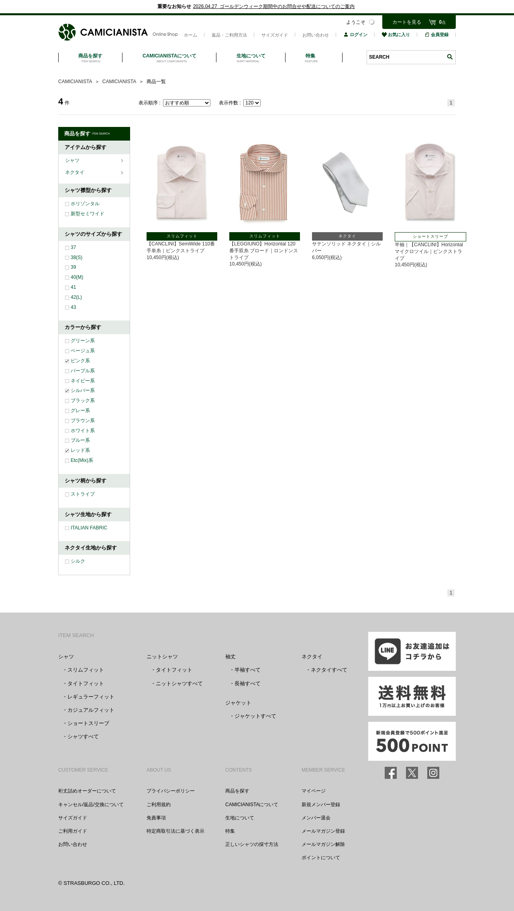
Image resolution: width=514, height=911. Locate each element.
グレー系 (80, 410)
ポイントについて (321, 857)
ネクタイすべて (329, 670)
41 (73, 287)
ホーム (190, 35)
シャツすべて (83, 736)
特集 (230, 831)
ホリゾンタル (85, 203)
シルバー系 (83, 390)
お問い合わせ (315, 35)
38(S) (76, 257)
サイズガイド (274, 35)
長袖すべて (248, 683)
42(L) (76, 297)
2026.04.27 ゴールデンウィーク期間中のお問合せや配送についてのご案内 (274, 6)
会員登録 (436, 34)
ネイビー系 (83, 381)
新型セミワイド (87, 214)
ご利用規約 (159, 804)
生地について (239, 818)
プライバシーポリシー (171, 791)
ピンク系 (80, 361)
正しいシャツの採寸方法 (251, 844)
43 (73, 307)
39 (73, 267)
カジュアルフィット (90, 710)
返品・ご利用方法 (229, 35)
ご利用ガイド (72, 831)
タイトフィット (85, 683)
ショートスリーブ (88, 723)
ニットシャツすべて (179, 683)
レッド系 (80, 450)
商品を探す (237, 791)
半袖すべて (248, 670)
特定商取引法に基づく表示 (175, 831)
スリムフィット (85, 670)
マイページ (314, 791)
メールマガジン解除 (323, 844)
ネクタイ (75, 172)
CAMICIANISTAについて (251, 804)
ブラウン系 (83, 420)
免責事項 (156, 818)
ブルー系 (80, 440)
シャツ (73, 160)
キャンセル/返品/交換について (91, 804)
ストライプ (83, 494)
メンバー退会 (316, 818)
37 (73, 247)
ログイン (355, 34)
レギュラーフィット (90, 697)
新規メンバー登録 (321, 804)
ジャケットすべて (255, 716)
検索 (450, 56)
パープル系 (83, 371)
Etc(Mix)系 (82, 460)
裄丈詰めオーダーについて (87, 791)
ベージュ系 (83, 350)
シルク (78, 561)
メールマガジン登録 (323, 831)
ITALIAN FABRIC (89, 528)
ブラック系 (83, 400)
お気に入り (396, 34)
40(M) (77, 277)
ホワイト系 (83, 430)
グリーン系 (83, 340)
